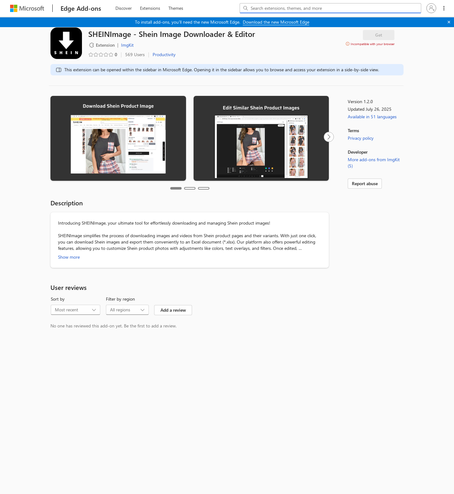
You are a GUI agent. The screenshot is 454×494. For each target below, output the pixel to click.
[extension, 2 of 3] (150, 8)
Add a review (173, 310)
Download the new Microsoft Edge (276, 22)
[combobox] (330, 8)
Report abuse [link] (365, 183)
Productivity (164, 54)
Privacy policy (361, 138)
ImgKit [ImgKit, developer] (127, 45)
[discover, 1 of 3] (123, 8)
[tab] (176, 188)
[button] (431, 8)
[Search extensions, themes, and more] (332, 8)
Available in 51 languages (372, 117)
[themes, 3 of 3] (175, 8)
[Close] (449, 22)
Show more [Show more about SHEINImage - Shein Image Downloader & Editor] (69, 257)
